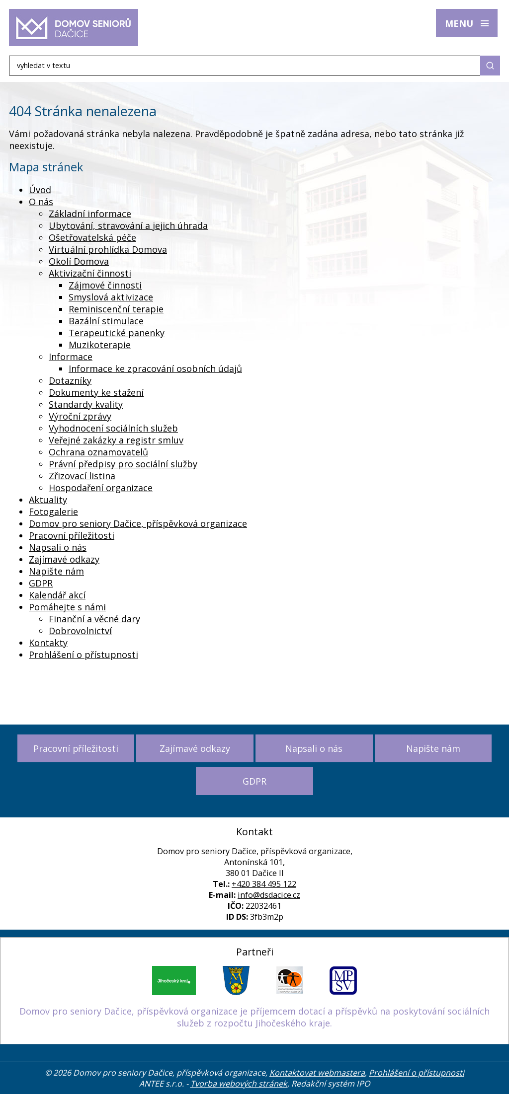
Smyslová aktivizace (111, 297)
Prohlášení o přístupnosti (83, 654)
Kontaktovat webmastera (317, 1072)
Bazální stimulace (106, 321)
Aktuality (48, 500)
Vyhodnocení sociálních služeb (113, 428)
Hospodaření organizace (101, 488)
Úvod (40, 190)
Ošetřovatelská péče (92, 237)
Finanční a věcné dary (94, 619)
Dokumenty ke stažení (96, 392)
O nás (41, 202)
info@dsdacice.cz (269, 894)
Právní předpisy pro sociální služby (123, 464)
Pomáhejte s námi (67, 607)
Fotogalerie (53, 511)
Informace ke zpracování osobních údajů (155, 368)
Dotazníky (70, 380)
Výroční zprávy (80, 416)
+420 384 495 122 (264, 883)
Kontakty (48, 643)
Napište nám (56, 571)
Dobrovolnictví (80, 631)
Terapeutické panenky (117, 333)
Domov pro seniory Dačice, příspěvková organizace (138, 523)
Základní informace (90, 213)
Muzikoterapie (100, 345)
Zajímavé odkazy (64, 559)
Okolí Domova (79, 261)
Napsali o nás (57, 547)
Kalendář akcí (57, 595)
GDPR (41, 583)
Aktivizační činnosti (90, 273)
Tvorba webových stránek (238, 1083)
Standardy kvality (86, 404)
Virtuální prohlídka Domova (108, 249)
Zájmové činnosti (105, 285)
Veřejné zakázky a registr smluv (116, 440)
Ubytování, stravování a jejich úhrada (128, 225)
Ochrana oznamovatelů (98, 452)
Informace (70, 357)
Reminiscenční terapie (116, 309)
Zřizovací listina (82, 476)
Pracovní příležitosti (71, 535)
